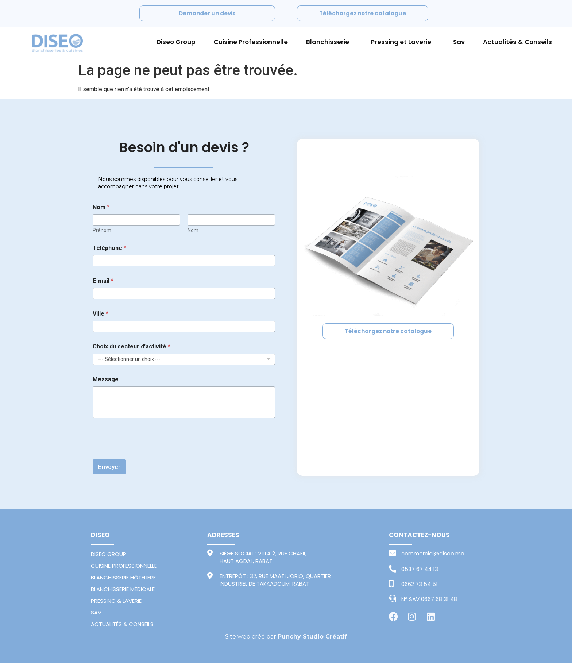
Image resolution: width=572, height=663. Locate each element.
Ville (100, 313)
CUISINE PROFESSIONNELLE (124, 566)
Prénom (102, 230)
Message (106, 379)
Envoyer (109, 466)
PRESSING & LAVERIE (116, 601)
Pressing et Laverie (403, 42)
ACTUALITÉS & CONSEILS (122, 624)
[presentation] (148, 454)
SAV (96, 612)
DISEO (100, 535)
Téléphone (109, 247)
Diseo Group (176, 42)
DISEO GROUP (108, 554)
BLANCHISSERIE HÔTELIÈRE (123, 577)
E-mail (103, 280)
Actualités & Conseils (517, 42)
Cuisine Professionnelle (251, 42)
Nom (193, 230)
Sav (459, 42)
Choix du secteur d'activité (131, 346)
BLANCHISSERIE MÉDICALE (123, 589)
